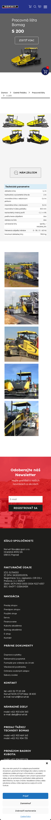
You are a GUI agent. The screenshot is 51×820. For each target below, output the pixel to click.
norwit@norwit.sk (20, 696)
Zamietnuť (25, 803)
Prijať (25, 796)
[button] (47, 763)
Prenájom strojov (12, 610)
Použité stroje (10, 614)
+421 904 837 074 (19, 759)
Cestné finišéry (20, 92)
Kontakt (7, 638)
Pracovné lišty (38, 92)
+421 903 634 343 (19, 711)
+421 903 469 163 (19, 735)
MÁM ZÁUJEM (25, 173)
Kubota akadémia (13, 626)
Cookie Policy (25, 816)
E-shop (7, 634)
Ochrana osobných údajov (16, 671)
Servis (7, 618)
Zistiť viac (26, 40)
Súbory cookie (11, 675)
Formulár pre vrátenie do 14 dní (19, 663)
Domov (4, 92)
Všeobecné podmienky (15, 667)
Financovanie (10, 622)
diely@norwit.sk (19, 714)
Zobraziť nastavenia (25, 810)
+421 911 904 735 (19, 738)
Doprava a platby (12, 655)
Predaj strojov (10, 605)
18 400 (32, 694)
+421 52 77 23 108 (16, 691)
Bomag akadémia (13, 630)
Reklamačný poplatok (14, 659)
